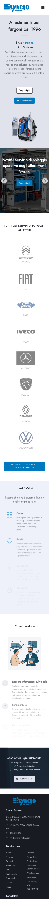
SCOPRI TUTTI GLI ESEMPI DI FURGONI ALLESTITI (24, 466)
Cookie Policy (32, 861)
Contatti (9, 882)
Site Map (30, 852)
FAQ (8, 869)
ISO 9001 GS (32, 889)
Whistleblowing (33, 873)
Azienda (9, 857)
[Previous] (4, 181)
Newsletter (31, 877)
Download (10, 878)
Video (8, 886)
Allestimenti (10, 865)
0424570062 (13, 833)
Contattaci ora (24, 100)
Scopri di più (24, 90)
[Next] (45, 181)
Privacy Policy (32, 857)
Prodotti (9, 861)
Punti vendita (11, 874)
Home (8, 852)
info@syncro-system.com (18, 837)
